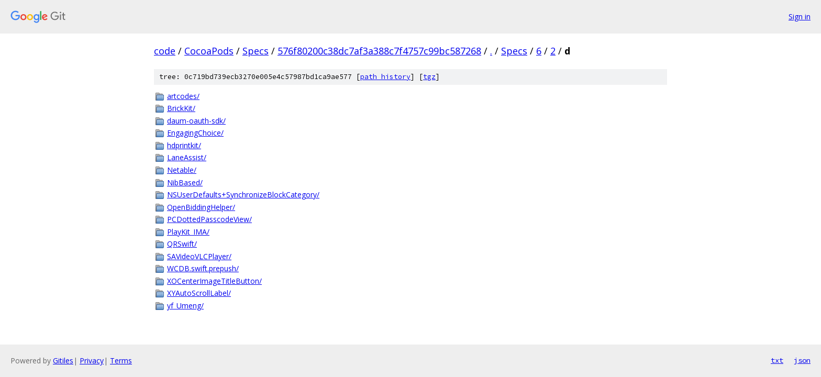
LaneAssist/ (186, 157)
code (164, 51)
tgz (429, 76)
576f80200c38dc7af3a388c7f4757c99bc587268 (379, 51)
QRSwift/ (182, 244)
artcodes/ (183, 96)
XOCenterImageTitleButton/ (214, 281)
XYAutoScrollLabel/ (199, 293)
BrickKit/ (181, 108)
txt (777, 360)
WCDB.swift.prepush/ (203, 268)
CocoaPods (209, 51)
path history (385, 76)
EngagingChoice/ (195, 133)
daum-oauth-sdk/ (196, 121)
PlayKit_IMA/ (188, 232)
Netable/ (181, 170)
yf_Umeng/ (185, 306)
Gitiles (63, 360)
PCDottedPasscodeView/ (209, 219)
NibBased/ (185, 182)
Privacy (92, 360)
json (802, 360)
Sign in (800, 16)
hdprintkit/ (184, 145)
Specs (255, 51)
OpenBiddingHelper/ (201, 207)
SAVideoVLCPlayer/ (199, 256)
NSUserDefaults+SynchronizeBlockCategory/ (243, 194)
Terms (121, 360)
